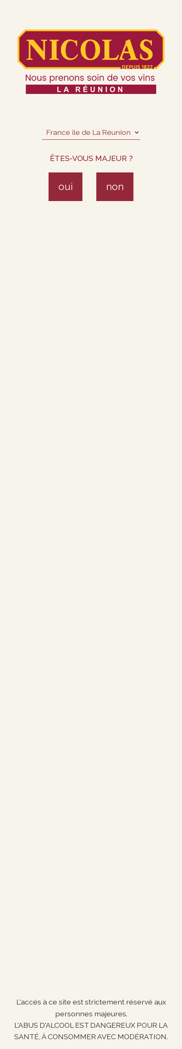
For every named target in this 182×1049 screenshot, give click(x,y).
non (115, 186)
